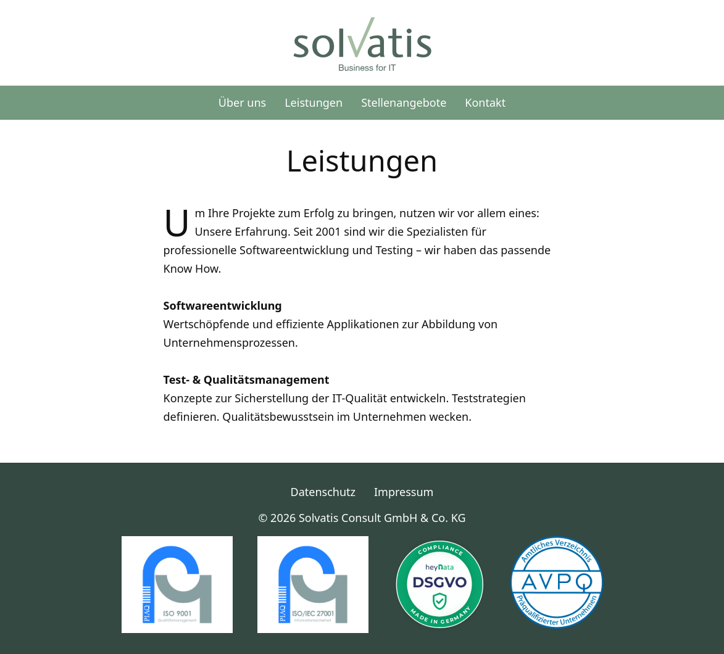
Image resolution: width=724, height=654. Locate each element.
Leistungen (314, 102)
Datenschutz (323, 491)
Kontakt (485, 102)
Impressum (403, 491)
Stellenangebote (403, 102)
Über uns (242, 102)
